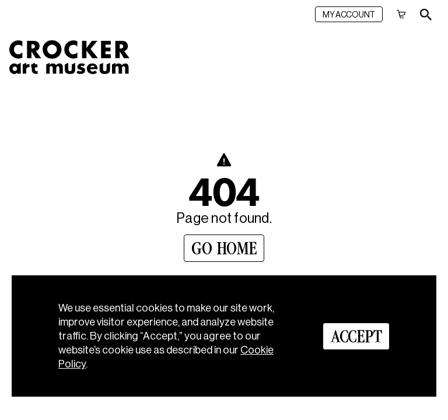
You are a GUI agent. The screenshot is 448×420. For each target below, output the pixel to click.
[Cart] (401, 14)
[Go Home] (224, 248)
